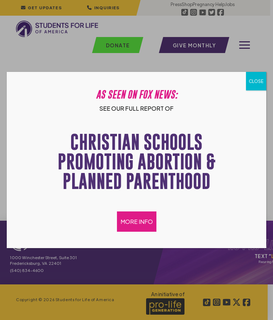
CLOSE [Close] (256, 81)
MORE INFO (137, 221)
